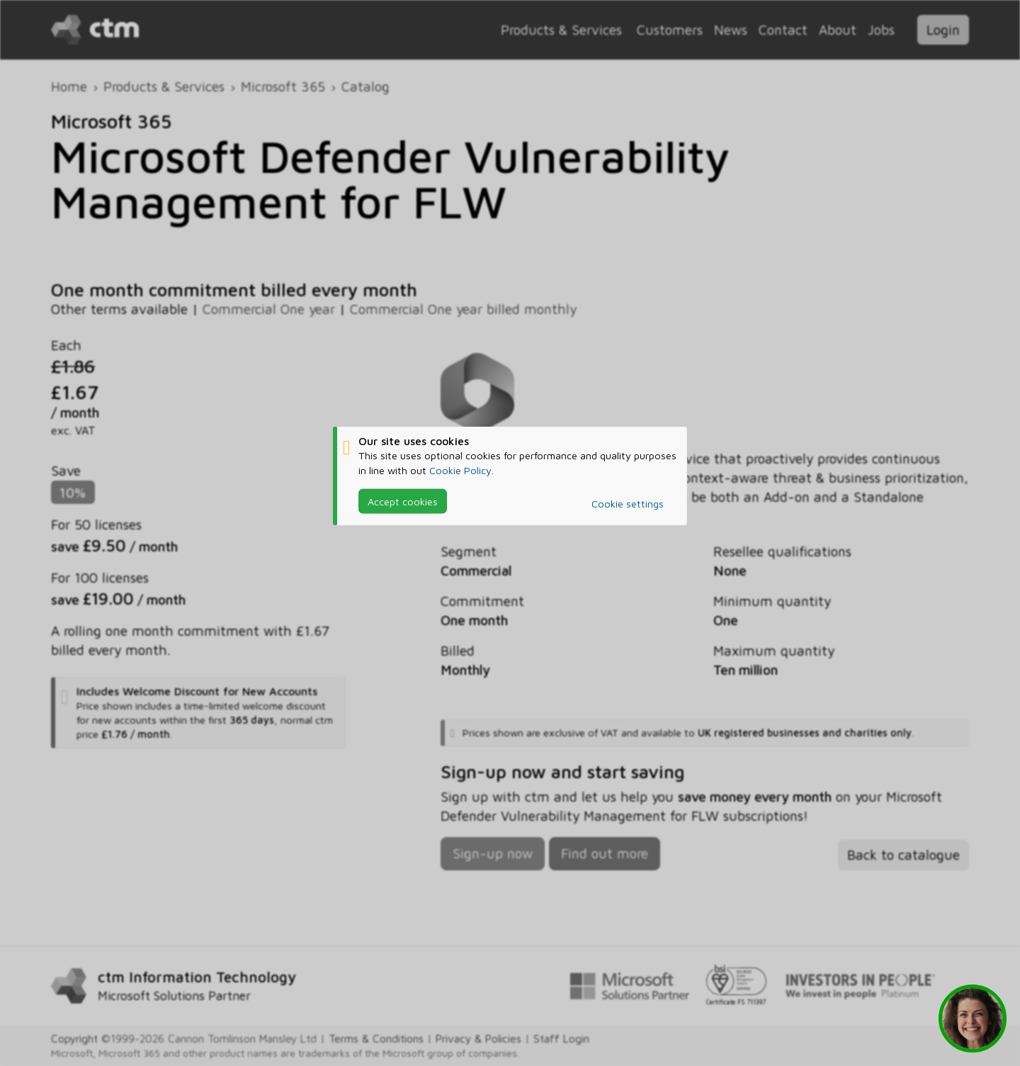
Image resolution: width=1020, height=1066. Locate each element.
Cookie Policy (460, 470)
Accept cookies (403, 501)
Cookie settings (627, 504)
